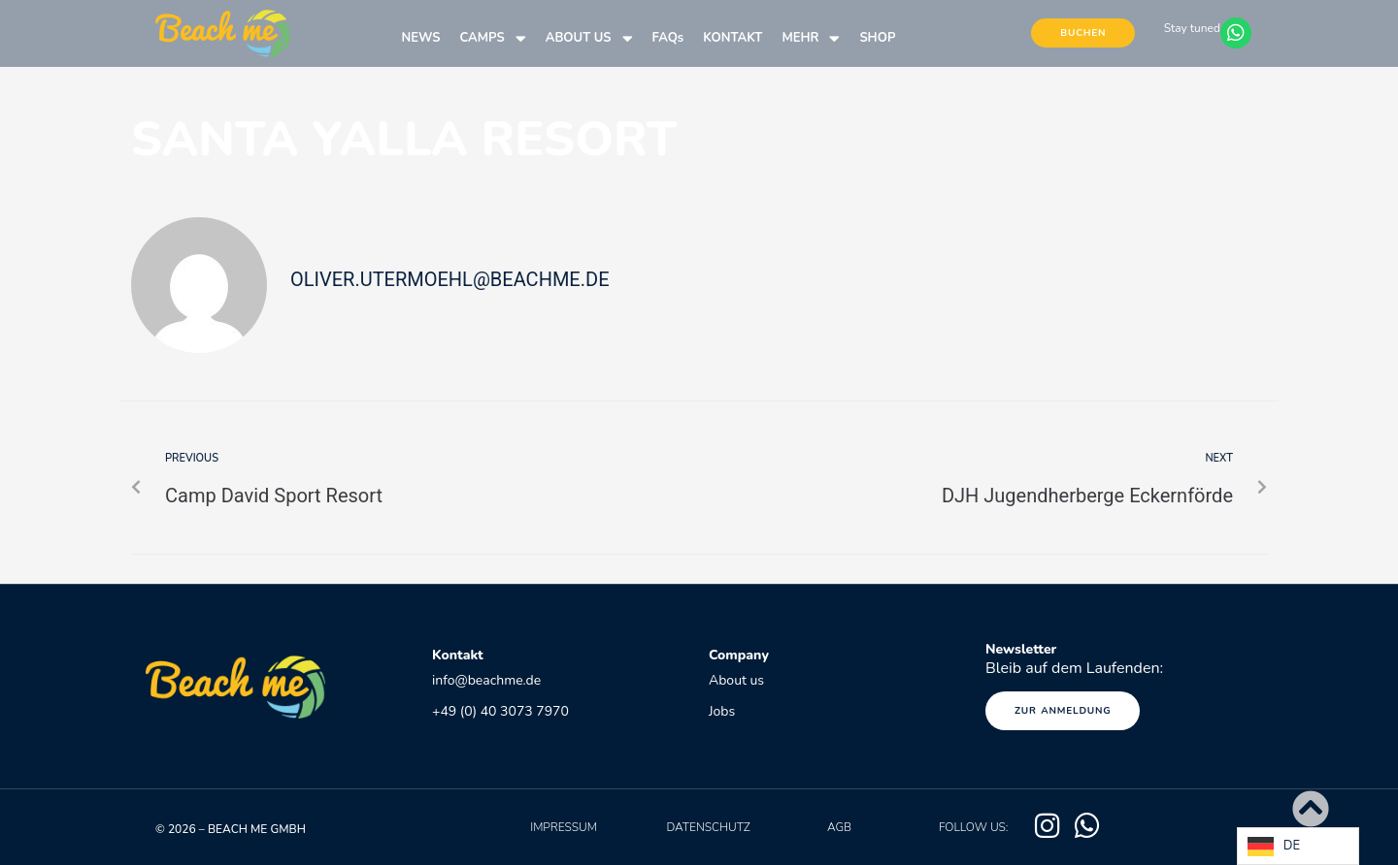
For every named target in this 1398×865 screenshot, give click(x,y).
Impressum (563, 827)
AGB (839, 827)
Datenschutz (707, 827)
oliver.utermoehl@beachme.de (450, 279)
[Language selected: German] (1298, 846)
